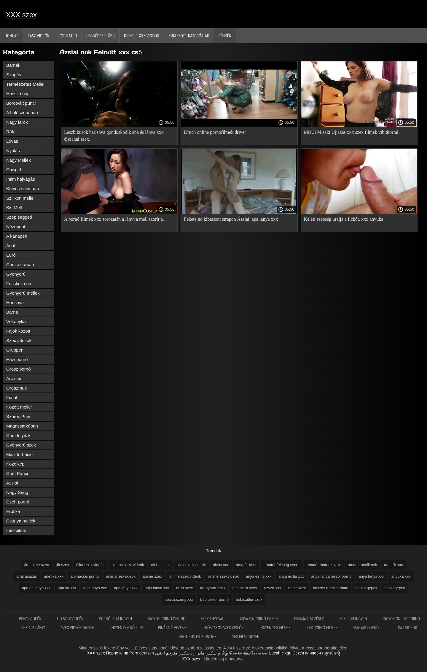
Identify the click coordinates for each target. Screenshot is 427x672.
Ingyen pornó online (167, 619)
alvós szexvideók (191, 565)
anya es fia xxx (258, 576)
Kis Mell (14, 207)
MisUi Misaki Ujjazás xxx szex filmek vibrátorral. (352, 132)
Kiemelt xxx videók (141, 36)
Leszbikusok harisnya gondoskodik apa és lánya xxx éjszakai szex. (114, 136)
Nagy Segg (17, 492)
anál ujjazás (26, 576)
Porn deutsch (141, 653)
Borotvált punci (21, 103)
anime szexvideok (223, 576)
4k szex (62, 565)
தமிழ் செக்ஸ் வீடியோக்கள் (243, 653)
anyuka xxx (401, 576)
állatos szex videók (127, 565)
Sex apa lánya (34, 627)
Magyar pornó (366, 627)
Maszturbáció (19, 454)
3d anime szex (36, 565)
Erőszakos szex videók (224, 627)
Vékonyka (16, 321)
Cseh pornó (17, 501)
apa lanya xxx (95, 588)
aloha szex (160, 565)
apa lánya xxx (126, 588)
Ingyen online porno (401, 619)
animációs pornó (85, 576)
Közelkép (15, 463)
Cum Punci (17, 473)
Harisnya (15, 302)
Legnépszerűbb (100, 36)
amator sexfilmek (362, 565)
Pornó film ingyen (116, 619)
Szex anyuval (213, 619)
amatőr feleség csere (281, 565)
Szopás (13, 74)
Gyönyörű (16, 274)
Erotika (13, 511)
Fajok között (18, 330)
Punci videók (30, 619)
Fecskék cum (19, 283)
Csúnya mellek (20, 520)
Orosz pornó (18, 368)
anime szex (152, 576)
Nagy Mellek (18, 160)
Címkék (225, 36)
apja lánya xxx (157, 588)
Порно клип (117, 653)
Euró (11, 255)
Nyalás (13, 150)
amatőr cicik (246, 565)
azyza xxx (272, 588)
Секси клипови (306, 653)
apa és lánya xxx (36, 588)
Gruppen (14, 349)
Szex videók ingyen (78, 627)
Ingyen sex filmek (275, 627)
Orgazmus (16, 387)
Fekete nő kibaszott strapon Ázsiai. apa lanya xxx (231, 219)
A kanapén (16, 236)
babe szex (297, 588)
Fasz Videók (39, 36)
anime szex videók (185, 576)
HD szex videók (71, 619)
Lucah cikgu (280, 653)
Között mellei (19, 406)
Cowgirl (13, 169)
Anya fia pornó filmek (259, 619)
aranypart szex (212, 588)
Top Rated (68, 36)
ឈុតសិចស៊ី (331, 653)
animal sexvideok (121, 576)
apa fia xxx (67, 588)
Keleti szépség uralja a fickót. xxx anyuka (343, 219)
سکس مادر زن (204, 653)
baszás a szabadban (330, 588)
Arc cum (14, 378)
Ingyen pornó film (126, 627)
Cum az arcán (20, 264)
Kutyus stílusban (22, 188)
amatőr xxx (393, 565)
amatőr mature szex (324, 565)
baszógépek (394, 588)
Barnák (13, 65)
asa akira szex (244, 588)
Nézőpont (15, 226)
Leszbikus (16, 530)
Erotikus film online (198, 636)
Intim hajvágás (20, 179)
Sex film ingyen (354, 619)
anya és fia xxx (291, 576)
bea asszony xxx (179, 599)
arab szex (184, 588)
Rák (10, 131)
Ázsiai (12, 482)
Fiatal (11, 397)
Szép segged (19, 217)
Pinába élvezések (309, 619)
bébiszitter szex (249, 599)
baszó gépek (366, 588)
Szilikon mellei (20, 198)
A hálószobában (22, 112)
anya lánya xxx (371, 576)
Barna (12, 311)
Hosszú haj (17, 93)
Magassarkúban (22, 425)
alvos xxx (221, 565)
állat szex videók (90, 565)
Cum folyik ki (18, 435)
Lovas (12, 141)
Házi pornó (17, 359)
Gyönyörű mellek (23, 293)
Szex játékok (18, 340)
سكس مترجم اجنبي (172, 653)
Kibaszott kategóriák (188, 36)
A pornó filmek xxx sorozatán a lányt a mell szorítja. (114, 219)
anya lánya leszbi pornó (331, 576)
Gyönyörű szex (21, 444)
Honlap (11, 36)
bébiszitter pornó (214, 599)
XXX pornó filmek (323, 627)
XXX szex (21, 15)
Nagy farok (17, 122)
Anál (10, 245)
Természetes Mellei (25, 84)
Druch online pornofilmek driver (215, 132)
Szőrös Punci (19, 416)
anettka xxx (53, 576)
